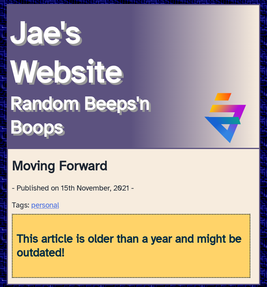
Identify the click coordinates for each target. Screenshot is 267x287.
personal (45, 205)
